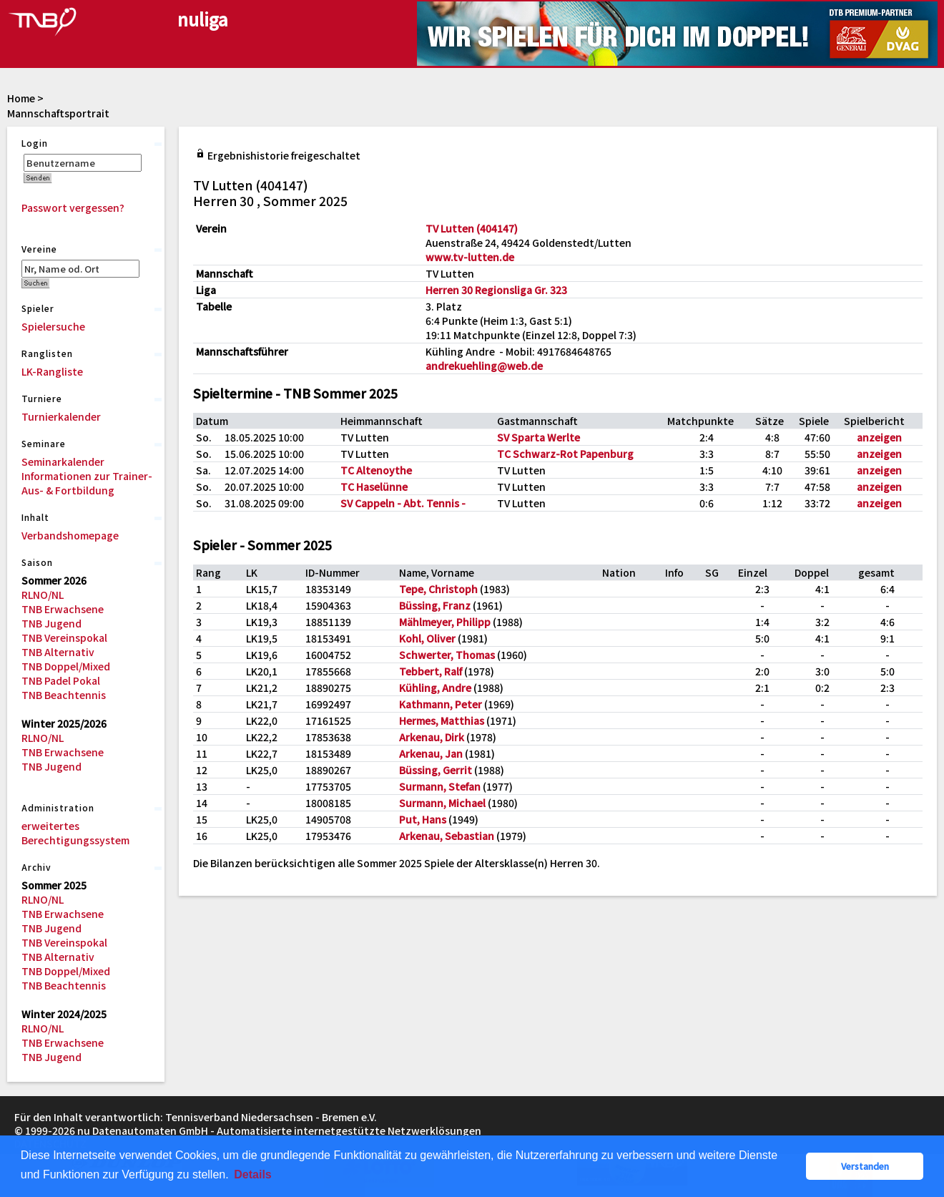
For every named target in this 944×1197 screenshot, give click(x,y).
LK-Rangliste (52, 371)
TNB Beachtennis (63, 695)
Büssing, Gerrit (435, 770)
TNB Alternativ (57, 652)
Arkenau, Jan (431, 753)
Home (21, 98)
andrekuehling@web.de (484, 365)
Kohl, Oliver (427, 638)
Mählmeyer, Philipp (445, 622)
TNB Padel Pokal (60, 680)
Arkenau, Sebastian (446, 836)
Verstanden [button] (865, 1166)
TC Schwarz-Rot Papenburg (565, 453)
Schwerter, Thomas (447, 655)
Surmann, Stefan (440, 786)
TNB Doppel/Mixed (65, 666)
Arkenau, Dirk (431, 737)
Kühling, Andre (435, 687)
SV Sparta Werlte (538, 437)
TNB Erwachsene (62, 609)
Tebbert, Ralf (430, 671)
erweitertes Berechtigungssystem (75, 833)
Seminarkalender (62, 461)
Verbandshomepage (70, 535)
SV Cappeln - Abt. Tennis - (403, 503)
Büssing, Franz (435, 605)
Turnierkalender (61, 416)
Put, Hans (422, 819)
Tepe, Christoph (438, 589)
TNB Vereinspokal (64, 637)
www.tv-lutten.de (470, 257)
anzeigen (879, 437)
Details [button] (252, 1174)
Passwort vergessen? (72, 207)
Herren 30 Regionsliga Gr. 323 (496, 290)
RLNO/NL (42, 594)
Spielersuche (53, 326)
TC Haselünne (374, 486)
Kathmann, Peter (440, 704)
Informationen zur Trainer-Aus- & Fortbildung (86, 483)
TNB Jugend (51, 623)
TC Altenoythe (376, 470)
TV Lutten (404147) (472, 228)
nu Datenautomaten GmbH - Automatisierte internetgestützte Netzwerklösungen (279, 1130)
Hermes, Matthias (441, 720)
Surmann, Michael (442, 803)
